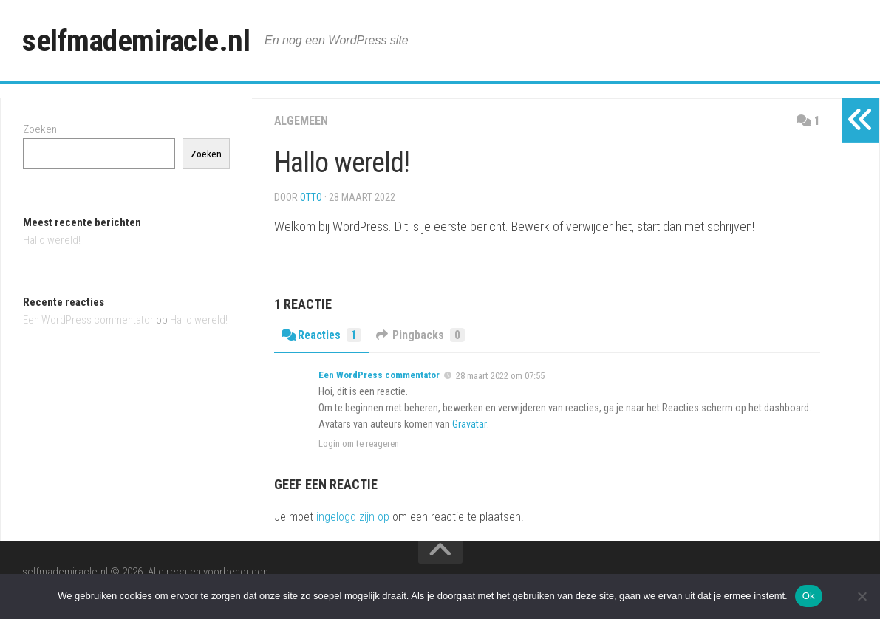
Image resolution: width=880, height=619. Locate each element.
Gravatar (469, 424)
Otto (311, 197)
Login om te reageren (358, 443)
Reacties (323, 335)
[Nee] (861, 596)
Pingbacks (422, 335)
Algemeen (301, 121)
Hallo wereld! (52, 240)
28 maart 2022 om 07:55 (500, 375)
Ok (808, 595)
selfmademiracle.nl (137, 40)
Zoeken (40, 129)
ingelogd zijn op (352, 517)
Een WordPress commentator (379, 374)
